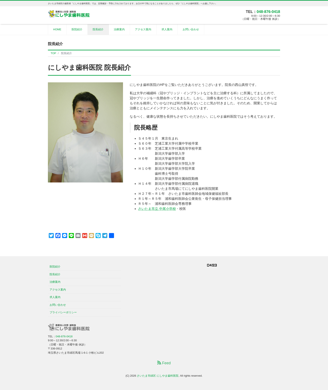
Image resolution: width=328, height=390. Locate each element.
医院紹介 (77, 29)
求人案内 (166, 29)
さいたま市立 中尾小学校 (157, 208)
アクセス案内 (143, 29)
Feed (164, 363)
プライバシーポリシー (63, 312)
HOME (57, 29)
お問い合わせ (191, 29)
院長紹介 (98, 29)
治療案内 (119, 29)
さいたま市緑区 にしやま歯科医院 (157, 375)
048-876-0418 (268, 12)
